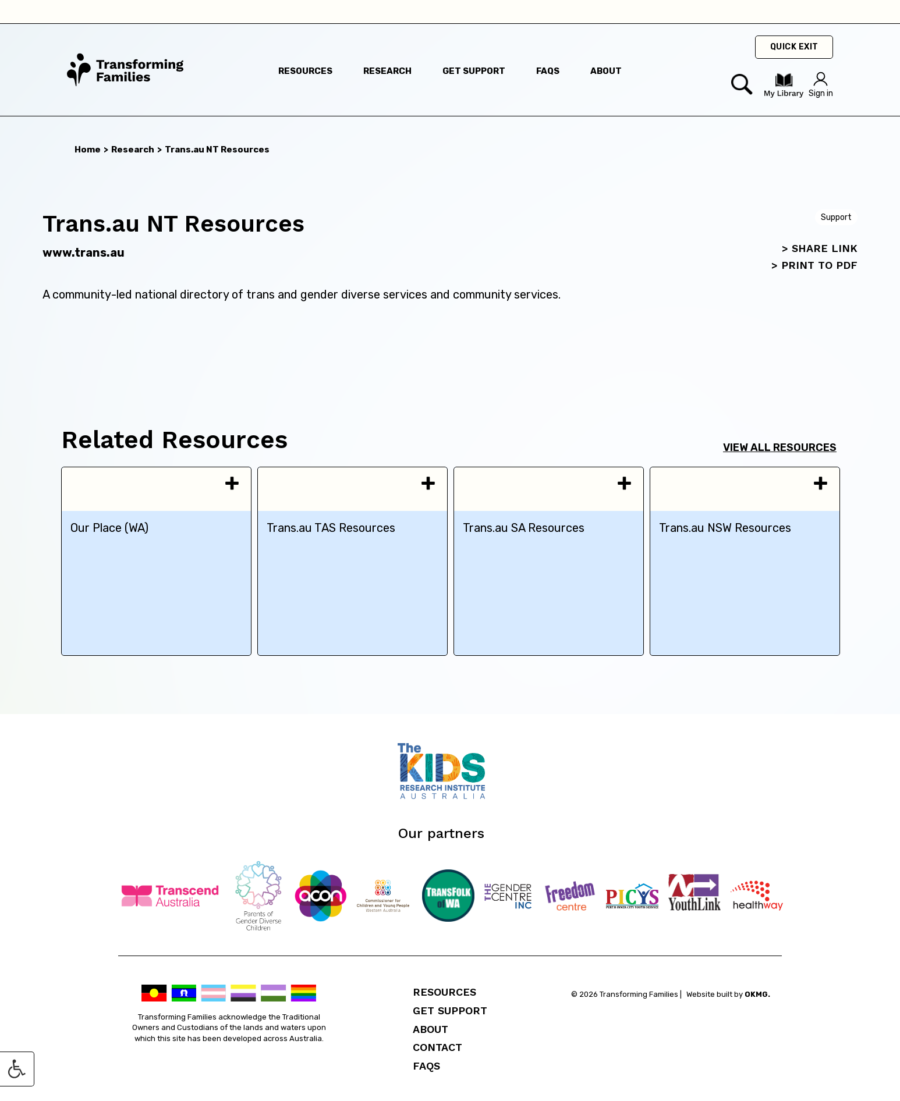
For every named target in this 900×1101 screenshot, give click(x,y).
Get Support (450, 1010)
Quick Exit (794, 47)
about (606, 71)
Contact (437, 1047)
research (387, 71)
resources (305, 71)
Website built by (728, 994)
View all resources (780, 447)
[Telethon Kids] (450, 795)
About (430, 1029)
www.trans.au (83, 253)
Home (88, 149)
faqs (547, 71)
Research (132, 149)
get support (473, 71)
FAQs (426, 1066)
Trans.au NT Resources (217, 149)
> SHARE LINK (820, 248)
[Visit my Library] (783, 95)
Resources (444, 992)
